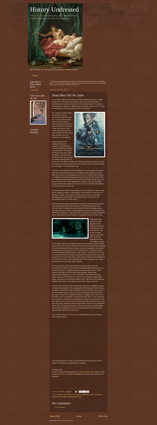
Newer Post (55, 416)
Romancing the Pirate (87, 372)
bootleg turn (74, 306)
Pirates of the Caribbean (59, 397)
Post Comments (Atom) (65, 420)
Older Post (102, 416)
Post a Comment (60, 407)
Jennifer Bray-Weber (88, 394)
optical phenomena (71, 301)
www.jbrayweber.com (60, 374)
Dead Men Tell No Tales (69, 314)
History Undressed (54, 9)
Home (35, 75)
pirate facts (98, 394)
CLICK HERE (34, 90)
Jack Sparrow (76, 394)
